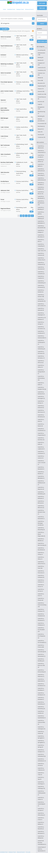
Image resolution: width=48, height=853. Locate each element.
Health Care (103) (42, 94)
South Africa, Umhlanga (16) (41, 787)
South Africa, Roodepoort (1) (41, 693)
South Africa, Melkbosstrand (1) (41, 482)
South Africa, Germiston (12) (41, 327)
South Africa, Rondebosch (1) (41, 684)
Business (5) (40, 60)
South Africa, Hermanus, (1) (41, 357)
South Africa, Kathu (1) (41, 383)
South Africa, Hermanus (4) (41, 352)
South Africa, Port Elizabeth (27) (41, 629)
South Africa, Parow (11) (41, 585)
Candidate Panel (11, 9)
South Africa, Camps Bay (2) (41, 245)
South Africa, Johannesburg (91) (41, 378)
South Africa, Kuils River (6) (41, 438)
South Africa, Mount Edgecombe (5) (41, 534)
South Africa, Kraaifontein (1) (41, 429)
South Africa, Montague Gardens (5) (41, 523)
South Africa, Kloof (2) (41, 420)
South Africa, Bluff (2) (41, 213)
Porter (2, 199)
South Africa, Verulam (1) (41, 809)
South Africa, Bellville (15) (41, 188)
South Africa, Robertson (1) (41, 675)
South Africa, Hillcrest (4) (41, 361)
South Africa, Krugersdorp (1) (41, 434)
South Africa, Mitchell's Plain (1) (41, 512)
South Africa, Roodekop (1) (41, 689)
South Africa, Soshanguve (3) (41, 727)
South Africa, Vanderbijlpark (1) (41, 803)
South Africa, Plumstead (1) (41, 619)
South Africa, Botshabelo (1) (41, 222)
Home (4, 9)
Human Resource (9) (42, 97)
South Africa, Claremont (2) (41, 268)
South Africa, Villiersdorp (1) (41, 814)
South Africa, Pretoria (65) (41, 646)
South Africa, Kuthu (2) (41, 443)
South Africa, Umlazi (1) (41, 798)
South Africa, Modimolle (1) (41, 517)
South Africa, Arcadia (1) (41, 156)
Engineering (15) (42, 86)
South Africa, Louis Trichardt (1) (41, 462)
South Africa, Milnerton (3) (41, 506)
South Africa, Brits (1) (41, 240)
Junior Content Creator (7, 91)
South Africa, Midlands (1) (41, 497)
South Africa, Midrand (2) (41, 502)
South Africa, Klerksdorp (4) (41, 415)
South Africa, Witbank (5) (41, 837)
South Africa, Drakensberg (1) (42, 281)
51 (29, 215)
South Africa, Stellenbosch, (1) (42, 759)
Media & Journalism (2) (41, 119)
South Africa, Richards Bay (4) (41, 670)
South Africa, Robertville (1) (41, 680)
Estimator (3, 55)
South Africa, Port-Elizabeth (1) (42, 641)
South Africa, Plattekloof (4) (41, 614)
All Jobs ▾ (4, 29)
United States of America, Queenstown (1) (42, 848)
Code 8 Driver (4, 136)
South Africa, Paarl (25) (41, 567)
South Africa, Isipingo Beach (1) (41, 371)
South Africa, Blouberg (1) (41, 208)
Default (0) (40, 77)
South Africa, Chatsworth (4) (41, 263)
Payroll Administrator (7, 46)
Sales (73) (40, 131)
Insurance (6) (41, 101)
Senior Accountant (6, 36)
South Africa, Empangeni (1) (41, 313)
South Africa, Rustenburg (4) (41, 707)
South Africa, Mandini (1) (41, 472)
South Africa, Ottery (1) (41, 558)
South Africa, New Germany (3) (42, 544)
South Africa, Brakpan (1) (41, 231)
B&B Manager (4, 118)
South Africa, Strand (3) (41, 764)
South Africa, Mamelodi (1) (41, 468)
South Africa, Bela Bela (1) (41, 183)
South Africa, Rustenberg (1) (41, 703)
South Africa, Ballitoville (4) (41, 169)
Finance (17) (41, 88)
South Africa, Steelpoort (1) (41, 750)
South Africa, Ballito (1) (41, 165)
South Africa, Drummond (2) (41, 286)
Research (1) (41, 129)
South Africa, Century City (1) (41, 258)
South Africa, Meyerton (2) (41, 488)
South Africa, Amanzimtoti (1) (41, 151)
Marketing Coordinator (7, 64)
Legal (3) (40, 104)
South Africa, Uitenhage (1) (41, 782)
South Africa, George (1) (41, 323)
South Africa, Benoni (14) (41, 192)
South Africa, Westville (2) (41, 827)
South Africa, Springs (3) (41, 746)
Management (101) (41, 108)
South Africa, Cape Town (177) (42, 249)
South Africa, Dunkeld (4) (41, 291)
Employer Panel (20, 9)
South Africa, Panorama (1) (41, 571)
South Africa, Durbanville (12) (41, 300)
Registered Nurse (5, 208)
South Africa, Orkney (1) (41, 553)
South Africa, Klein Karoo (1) (41, 411)
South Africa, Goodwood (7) (41, 332)
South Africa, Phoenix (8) (41, 599)
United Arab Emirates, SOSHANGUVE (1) (42, 842)
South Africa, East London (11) (42, 304)
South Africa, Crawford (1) (41, 277)
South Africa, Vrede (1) (41, 818)
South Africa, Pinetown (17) (41, 610)
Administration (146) (41, 53)
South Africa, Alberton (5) (41, 147)
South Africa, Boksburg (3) (41, 217)
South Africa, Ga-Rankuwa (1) (42, 318)
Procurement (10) (42, 123)
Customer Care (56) (41, 74)
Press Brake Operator (7, 82)
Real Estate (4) (41, 126)
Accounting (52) (41, 50)
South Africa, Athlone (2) (41, 160)
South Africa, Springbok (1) (41, 737)
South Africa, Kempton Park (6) (42, 388)
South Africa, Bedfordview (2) (42, 179)
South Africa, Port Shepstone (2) (41, 636)
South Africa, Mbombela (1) (41, 477)
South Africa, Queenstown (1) (41, 655)
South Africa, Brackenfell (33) (41, 226)
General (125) (41, 91)
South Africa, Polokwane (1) (41, 624)
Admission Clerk (5, 190)
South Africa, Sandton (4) (41, 712)
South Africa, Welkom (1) (41, 823)
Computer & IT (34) (41, 63)
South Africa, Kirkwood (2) (41, 406)
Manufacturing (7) (41, 112)
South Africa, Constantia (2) (41, 272)
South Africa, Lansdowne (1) (41, 452)
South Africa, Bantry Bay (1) (41, 174)
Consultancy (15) (42, 70)
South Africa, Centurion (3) (41, 254)
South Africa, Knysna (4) (41, 425)
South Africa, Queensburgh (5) (42, 650)
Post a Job (28, 852)
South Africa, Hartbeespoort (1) (41, 342)
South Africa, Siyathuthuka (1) (42, 716)
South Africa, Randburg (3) (41, 659)
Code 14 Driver (5, 127)
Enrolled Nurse (5, 181)
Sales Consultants (6, 154)
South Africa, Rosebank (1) (41, 698)
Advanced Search (29, 9)
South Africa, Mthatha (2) (41, 539)
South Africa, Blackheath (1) (41, 197)
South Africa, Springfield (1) (41, 741)
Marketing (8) (41, 116)
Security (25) (41, 134)
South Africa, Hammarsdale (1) (42, 336)
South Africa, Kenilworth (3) (41, 392)
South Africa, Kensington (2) (41, 397)
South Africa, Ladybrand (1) (41, 448)
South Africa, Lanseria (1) (41, 457)
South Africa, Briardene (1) (41, 236)
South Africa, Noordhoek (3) (41, 548)
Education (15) (41, 83)
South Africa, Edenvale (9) (41, 309)
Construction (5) (41, 67)
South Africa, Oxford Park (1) (41, 562)
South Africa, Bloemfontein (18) (41, 202)
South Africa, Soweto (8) (41, 732)
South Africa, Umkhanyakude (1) (41, 792)
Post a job (42, 3)
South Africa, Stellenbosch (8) (41, 755)
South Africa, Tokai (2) (41, 773)
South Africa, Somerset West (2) (41, 722)
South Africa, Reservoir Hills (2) (41, 665)
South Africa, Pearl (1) (41, 594)
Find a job (42, 8)
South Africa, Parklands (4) (41, 576)
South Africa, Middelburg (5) (41, 492)
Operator (3, 100)
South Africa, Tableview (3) (41, 769)
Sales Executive (5, 172)
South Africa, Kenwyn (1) (41, 402)
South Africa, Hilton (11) (41, 366)
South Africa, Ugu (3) (41, 778)
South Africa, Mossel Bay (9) (41, 528)
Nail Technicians (5, 145)
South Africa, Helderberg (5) (41, 347)
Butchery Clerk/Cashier (7, 162)
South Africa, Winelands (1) (41, 832)
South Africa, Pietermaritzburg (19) (42, 604)
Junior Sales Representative (5, 109)
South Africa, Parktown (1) (41, 581)
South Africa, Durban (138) (41, 295)
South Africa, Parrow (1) (41, 590)
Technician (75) (41, 137)
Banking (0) (40, 57)
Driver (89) (40, 80)
